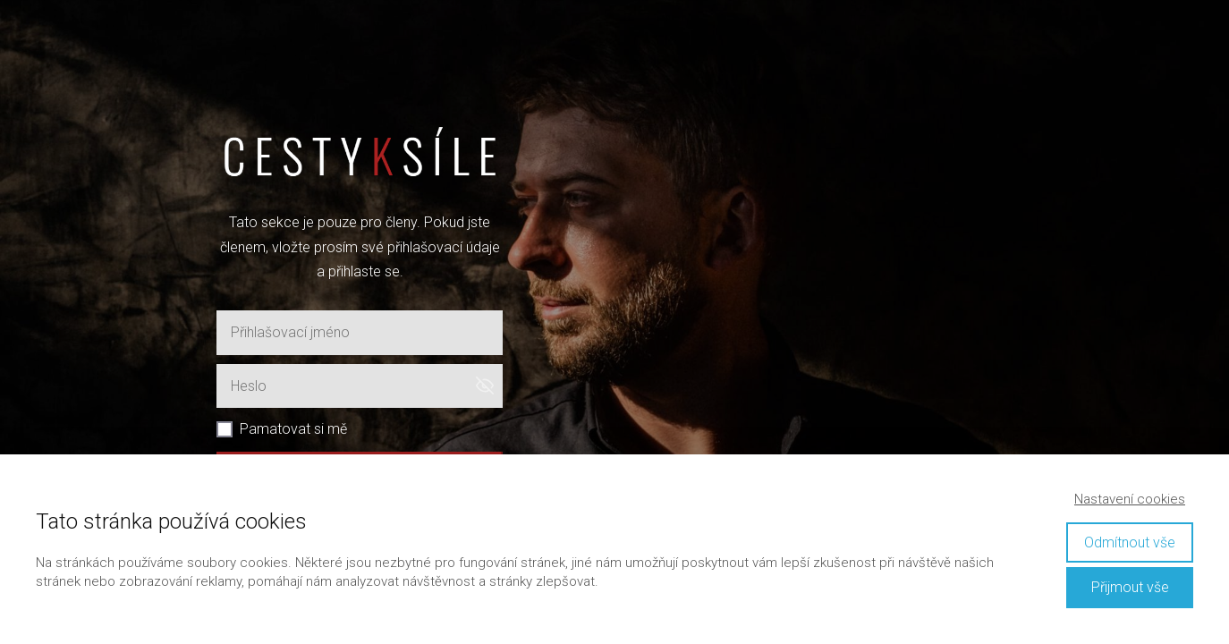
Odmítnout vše (1129, 542)
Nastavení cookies (1129, 499)
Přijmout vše (1130, 587)
